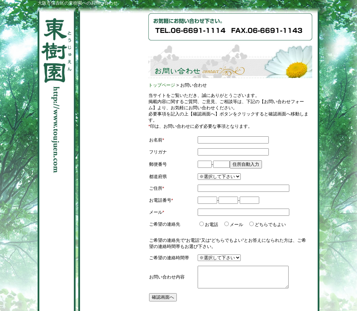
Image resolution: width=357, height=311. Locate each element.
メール (236, 224)
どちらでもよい (269, 224)
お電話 (211, 224)
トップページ (161, 85)
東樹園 (57, 91)
